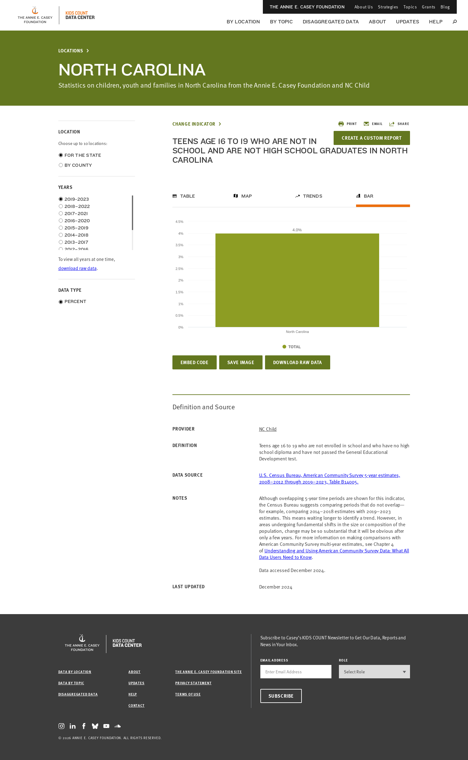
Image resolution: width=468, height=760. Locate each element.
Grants (428, 7)
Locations (70, 50)
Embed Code (195, 362)
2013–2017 (77, 242)
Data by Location (74, 671)
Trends (312, 196)
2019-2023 (77, 199)
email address (274, 660)
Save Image (240, 362)
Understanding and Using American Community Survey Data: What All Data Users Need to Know (334, 553)
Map (246, 196)
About (377, 22)
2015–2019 (77, 228)
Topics (410, 7)
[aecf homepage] (35, 15)
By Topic (281, 22)
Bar (369, 196)
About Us (364, 7)
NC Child (268, 429)
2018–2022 (77, 206)
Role (343, 660)
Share (399, 124)
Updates (407, 22)
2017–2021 (76, 213)
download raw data (77, 268)
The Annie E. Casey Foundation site (208, 671)
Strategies (388, 7)
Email (373, 124)
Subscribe (281, 695)
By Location (243, 22)
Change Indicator (194, 124)
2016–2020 (77, 221)
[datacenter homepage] (80, 15)
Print (347, 124)
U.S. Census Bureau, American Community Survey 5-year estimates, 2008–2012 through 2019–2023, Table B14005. (329, 478)
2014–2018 (77, 235)
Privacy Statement (193, 683)
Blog (445, 7)
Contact (136, 705)
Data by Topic (71, 683)
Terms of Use (187, 694)
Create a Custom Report (372, 137)
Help (435, 22)
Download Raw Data (297, 362)
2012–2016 (77, 249)
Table (187, 196)
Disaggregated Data (331, 22)
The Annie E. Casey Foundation (307, 6)
